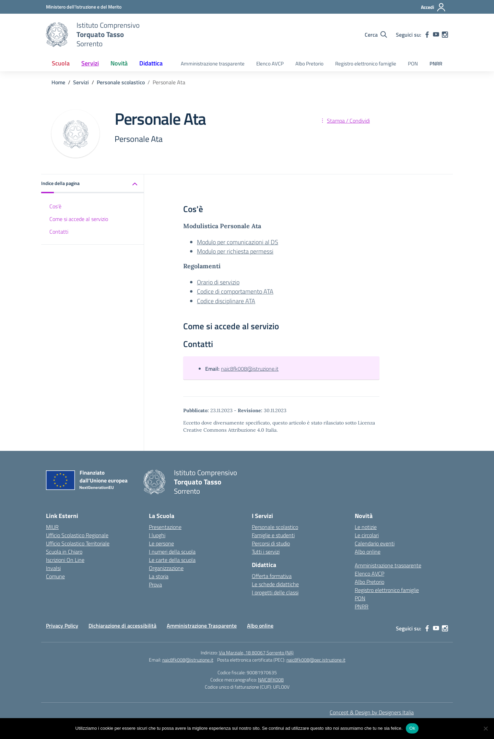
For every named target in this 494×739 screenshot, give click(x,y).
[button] (92, 183)
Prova (155, 584)
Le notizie (366, 527)
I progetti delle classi (275, 592)
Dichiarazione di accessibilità (122, 625)
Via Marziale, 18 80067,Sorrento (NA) (256, 652)
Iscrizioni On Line (65, 560)
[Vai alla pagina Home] (58, 82)
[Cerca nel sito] (376, 34)
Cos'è (55, 206)
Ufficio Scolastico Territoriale (77, 543)
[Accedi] (433, 7)
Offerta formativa (272, 576)
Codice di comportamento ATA (235, 291)
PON (413, 63)
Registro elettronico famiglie (365, 63)
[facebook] (427, 35)
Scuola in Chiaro (64, 551)
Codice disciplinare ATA (226, 301)
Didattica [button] (151, 63)
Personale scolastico (275, 527)
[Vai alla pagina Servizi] (81, 82)
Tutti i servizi (266, 551)
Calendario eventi (375, 543)
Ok (412, 728)
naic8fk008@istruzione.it (250, 369)
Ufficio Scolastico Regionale (77, 535)
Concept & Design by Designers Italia (372, 712)
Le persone (161, 543)
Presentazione (165, 527)
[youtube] (436, 35)
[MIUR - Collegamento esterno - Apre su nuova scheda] (83, 6)
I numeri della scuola (172, 551)
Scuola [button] (61, 63)
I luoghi (157, 535)
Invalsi (53, 568)
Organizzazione (166, 568)
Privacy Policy (62, 625)
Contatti (58, 231)
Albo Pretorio (309, 63)
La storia (158, 576)
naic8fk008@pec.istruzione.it (315, 659)
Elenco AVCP (270, 63)
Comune (55, 576)
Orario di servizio (218, 282)
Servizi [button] (90, 63)
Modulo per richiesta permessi (235, 251)
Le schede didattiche (275, 584)
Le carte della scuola (172, 560)
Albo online (367, 551)
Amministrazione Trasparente (202, 625)
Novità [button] (119, 63)
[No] (485, 728)
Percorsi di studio (271, 543)
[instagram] (445, 35)
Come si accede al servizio (78, 219)
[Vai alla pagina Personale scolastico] (121, 82)
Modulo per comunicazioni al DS (237, 242)
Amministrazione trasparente (213, 63)
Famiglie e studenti (273, 535)
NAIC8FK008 (271, 679)
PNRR (436, 63)
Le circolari (367, 535)
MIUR (52, 527)
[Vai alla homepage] (57, 34)
